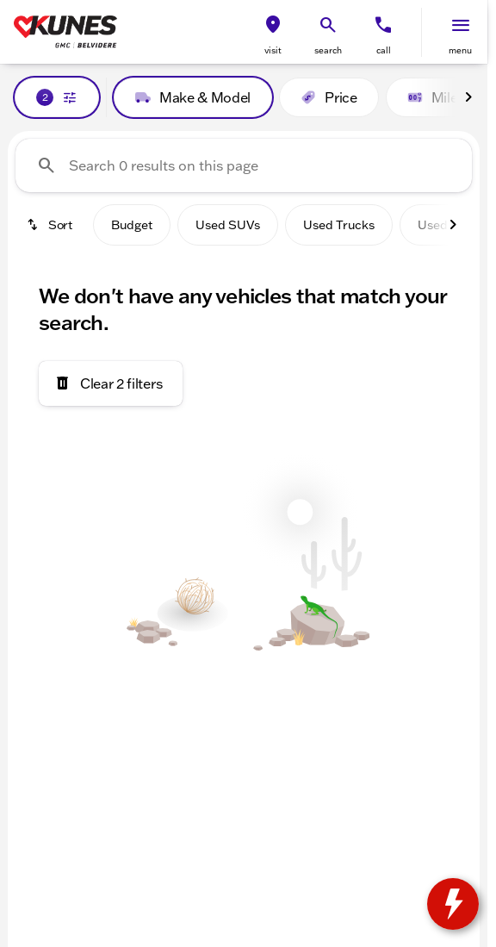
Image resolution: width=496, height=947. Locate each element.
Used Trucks (339, 225)
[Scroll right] (468, 97)
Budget (131, 225)
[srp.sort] (51, 225)
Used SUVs (227, 225)
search (328, 50)
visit (273, 50)
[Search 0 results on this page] (244, 165)
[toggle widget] (453, 904)
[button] (273, 32)
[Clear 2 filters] (111, 383)
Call (383, 50)
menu (460, 50)
